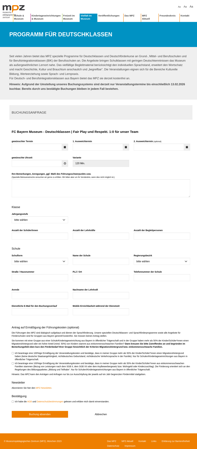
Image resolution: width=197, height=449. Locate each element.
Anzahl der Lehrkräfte (84, 230)
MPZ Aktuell (146, 17)
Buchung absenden (40, 414)
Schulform (17, 255)
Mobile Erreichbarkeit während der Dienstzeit (96, 306)
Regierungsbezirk (143, 255)
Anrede (15, 289)
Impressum (130, 446)
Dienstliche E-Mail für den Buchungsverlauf (34, 306)
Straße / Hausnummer (23, 272)
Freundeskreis (167, 15)
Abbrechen (101, 414)
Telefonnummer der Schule (148, 272)
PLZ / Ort (77, 272)
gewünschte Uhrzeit (22, 157)
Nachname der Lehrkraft (85, 289)
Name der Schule (82, 255)
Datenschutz (113, 446)
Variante (77, 157)
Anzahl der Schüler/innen (25, 230)
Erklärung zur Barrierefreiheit (176, 441)
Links (153, 441)
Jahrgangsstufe (20, 214)
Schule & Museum (19, 17)
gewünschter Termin (22, 141)
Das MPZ (129, 15)
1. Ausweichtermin (82, 141)
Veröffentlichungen (109, 15)
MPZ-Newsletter (43, 388)
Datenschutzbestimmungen (50, 401)
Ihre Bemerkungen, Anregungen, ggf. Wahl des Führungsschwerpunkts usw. (63, 175)
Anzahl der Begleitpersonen (148, 230)
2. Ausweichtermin (147, 141)
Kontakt (185, 15)
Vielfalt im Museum (86, 17)
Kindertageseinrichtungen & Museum (46, 17)
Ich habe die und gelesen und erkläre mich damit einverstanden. (60, 401)
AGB (29, 401)
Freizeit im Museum (69, 17)
